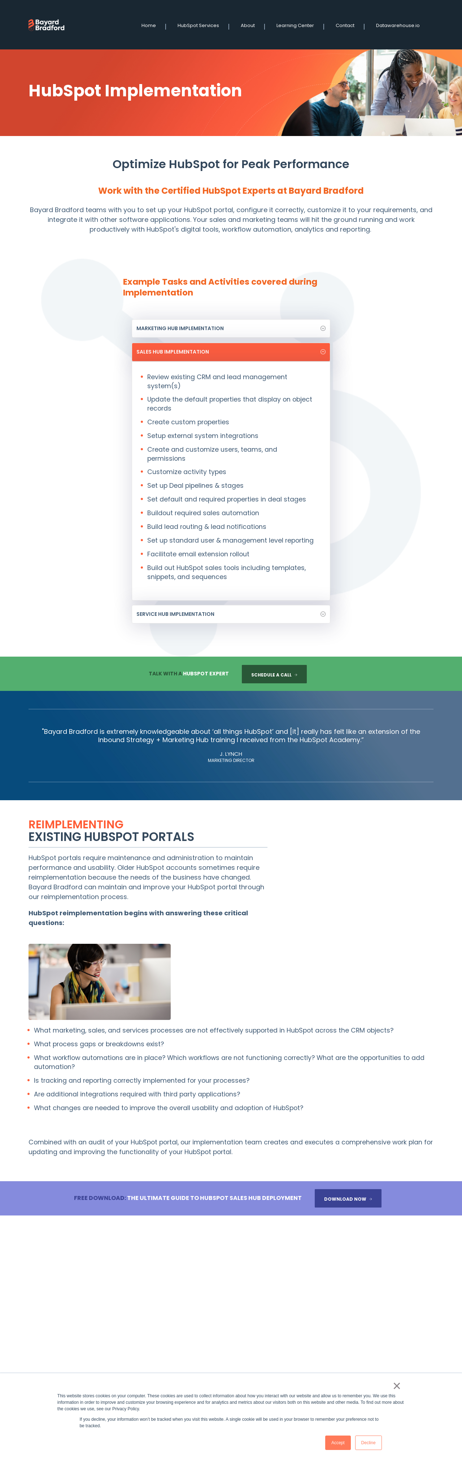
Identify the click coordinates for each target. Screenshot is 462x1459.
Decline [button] (363, 1442)
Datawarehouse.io (401, 24)
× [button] (396, 1385)
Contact (348, 24)
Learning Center (298, 24)
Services (214, 1337)
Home (151, 24)
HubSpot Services (201, 24)
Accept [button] (332, 1442)
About (251, 24)
